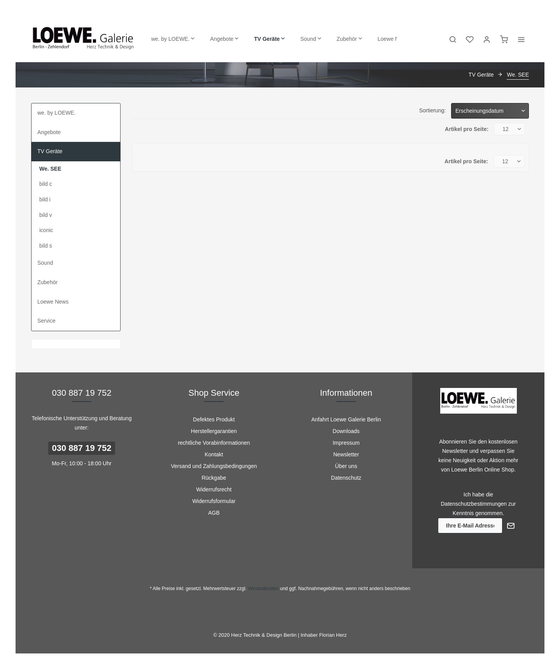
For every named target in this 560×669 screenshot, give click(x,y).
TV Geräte (50, 151)
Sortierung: (432, 110)
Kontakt (214, 454)
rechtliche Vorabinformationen (214, 443)
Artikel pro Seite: (466, 129)
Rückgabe (213, 478)
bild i (45, 199)
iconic (46, 230)
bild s (45, 246)
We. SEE (50, 169)
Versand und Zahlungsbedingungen (214, 466)
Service (46, 321)
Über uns (346, 466)
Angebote (49, 132)
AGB (214, 513)
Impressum (345, 443)
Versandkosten (263, 588)
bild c (45, 184)
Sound (45, 263)
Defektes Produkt (213, 419)
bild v (45, 215)
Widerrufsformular (213, 501)
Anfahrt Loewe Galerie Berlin (346, 419)
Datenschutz (346, 478)
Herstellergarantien (214, 431)
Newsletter (346, 454)
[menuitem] (173, 39)
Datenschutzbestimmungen (474, 504)
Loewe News (52, 302)
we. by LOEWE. (56, 113)
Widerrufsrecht (213, 489)
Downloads (345, 431)
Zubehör (47, 282)
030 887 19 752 (82, 448)
